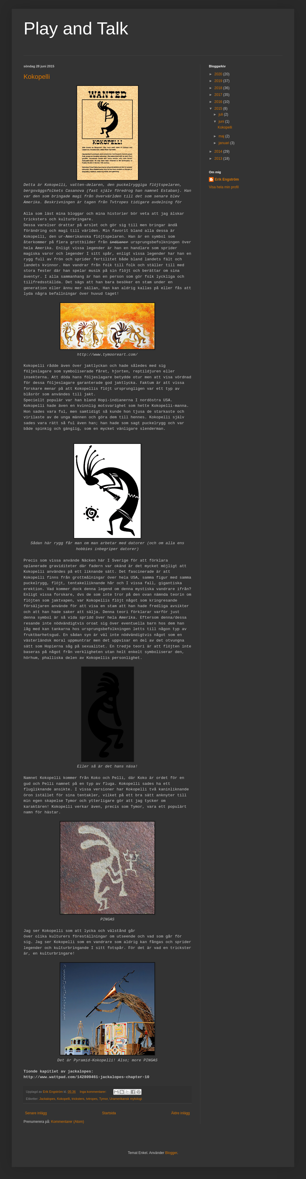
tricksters (77, 1098)
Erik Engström (227, 179)
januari (224, 143)
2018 (218, 88)
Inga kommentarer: (93, 1091)
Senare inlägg (36, 1113)
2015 (218, 108)
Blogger (171, 1153)
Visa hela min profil (224, 187)
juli (221, 114)
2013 (218, 158)
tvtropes (91, 1098)
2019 (218, 81)
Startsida (109, 1113)
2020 (218, 74)
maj (222, 136)
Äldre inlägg (180, 1113)
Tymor (103, 1098)
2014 (218, 151)
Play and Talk (76, 28)
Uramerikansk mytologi (125, 1098)
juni (222, 121)
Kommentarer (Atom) (67, 1122)
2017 (218, 95)
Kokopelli (37, 76)
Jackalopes (47, 1098)
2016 (218, 102)
